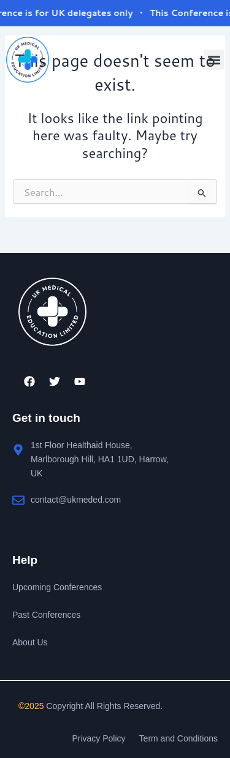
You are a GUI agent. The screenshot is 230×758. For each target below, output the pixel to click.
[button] (214, 60)
